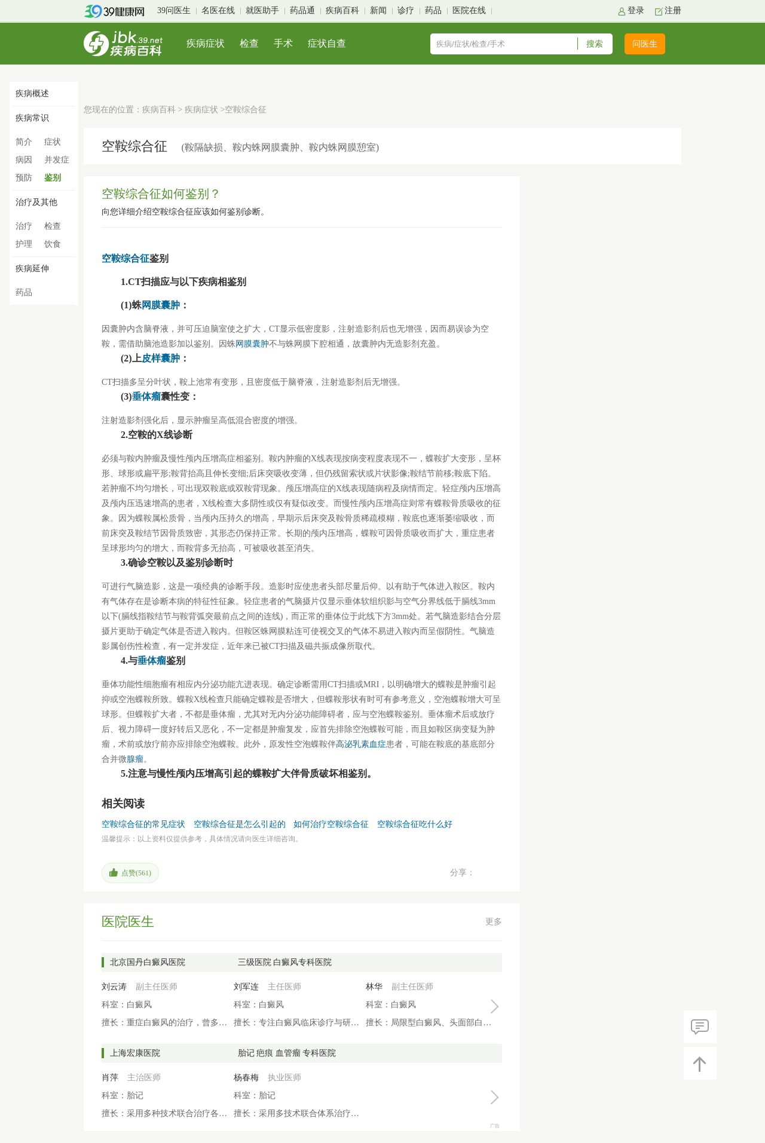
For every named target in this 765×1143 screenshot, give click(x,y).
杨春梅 (246, 1077)
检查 (249, 43)
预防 (24, 177)
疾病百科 (342, 10)
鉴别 (52, 177)
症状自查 (327, 43)
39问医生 (174, 10)
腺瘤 (135, 759)
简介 (24, 141)
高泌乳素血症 (361, 744)
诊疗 (405, 10)
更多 (493, 921)
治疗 (24, 226)
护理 (24, 244)
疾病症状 (205, 43)
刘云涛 (114, 986)
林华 (374, 986)
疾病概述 (32, 93)
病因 (24, 159)
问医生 (644, 43)
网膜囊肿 (161, 305)
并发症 (56, 159)
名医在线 (218, 10)
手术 (283, 43)
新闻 (378, 10)
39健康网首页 (118, 11)
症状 (52, 141)
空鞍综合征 (125, 258)
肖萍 (110, 1077)
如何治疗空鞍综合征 (331, 824)
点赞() (136, 873)
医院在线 (469, 10)
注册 (673, 10)
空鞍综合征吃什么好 (414, 824)
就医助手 (262, 10)
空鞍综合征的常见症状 (143, 824)
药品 (433, 10)
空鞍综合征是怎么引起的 (240, 824)
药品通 (302, 10)
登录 (636, 10)
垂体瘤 (146, 396)
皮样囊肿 (161, 358)
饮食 (52, 244)
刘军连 (246, 986)
